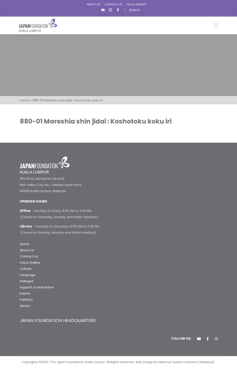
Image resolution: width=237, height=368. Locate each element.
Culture (25, 268)
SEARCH (134, 10)
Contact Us (29, 256)
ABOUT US (93, 4)
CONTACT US (113, 4)
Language (27, 275)
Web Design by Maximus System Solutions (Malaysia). (175, 362)
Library (25, 305)
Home (24, 244)
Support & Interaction (37, 287)
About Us (27, 250)
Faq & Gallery (30, 262)
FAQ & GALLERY (136, 4)
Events (25, 293)
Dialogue (27, 281)
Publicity (26, 299)
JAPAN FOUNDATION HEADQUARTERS (58, 320)
